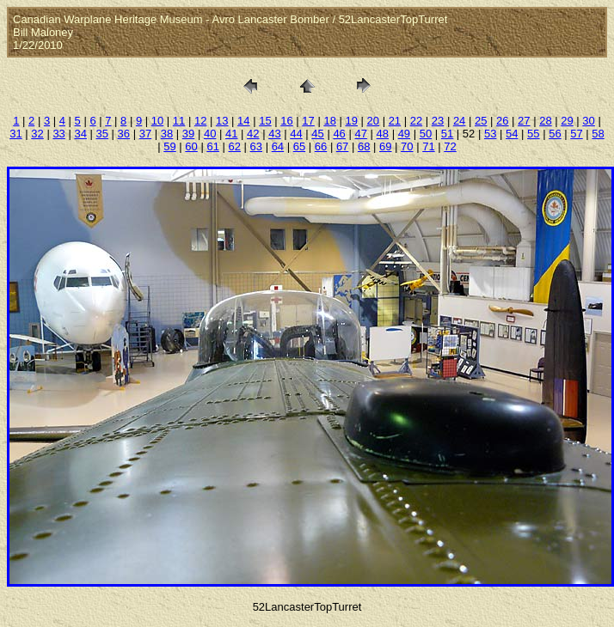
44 (296, 133)
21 (395, 120)
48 (383, 133)
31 (15, 133)
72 (450, 146)
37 (145, 133)
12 (200, 120)
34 (80, 133)
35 (102, 133)
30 (588, 120)
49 (404, 133)
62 (234, 146)
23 (438, 120)
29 (567, 120)
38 (167, 133)
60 (191, 146)
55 (533, 133)
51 (447, 133)
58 (598, 133)
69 (385, 146)
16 (286, 120)
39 (188, 133)
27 (524, 120)
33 (58, 133)
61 (212, 146)
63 (256, 146)
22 (416, 120)
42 (253, 133)
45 (317, 133)
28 (545, 120)
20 (373, 120)
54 (512, 133)
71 (428, 146)
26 (502, 120)
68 (364, 146)
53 (490, 133)
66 (321, 146)
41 (231, 133)
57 (576, 133)
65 (299, 146)
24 (459, 120)
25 (481, 120)
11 (179, 120)
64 (278, 146)
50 (426, 133)
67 (342, 146)
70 (407, 146)
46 (339, 133)
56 (555, 133)
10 (157, 120)
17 (308, 120)
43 (274, 133)
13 (222, 120)
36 (124, 133)
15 (265, 120)
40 (210, 133)
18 (329, 120)
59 (169, 146)
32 (37, 133)
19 (351, 120)
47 (360, 133)
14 (243, 120)
